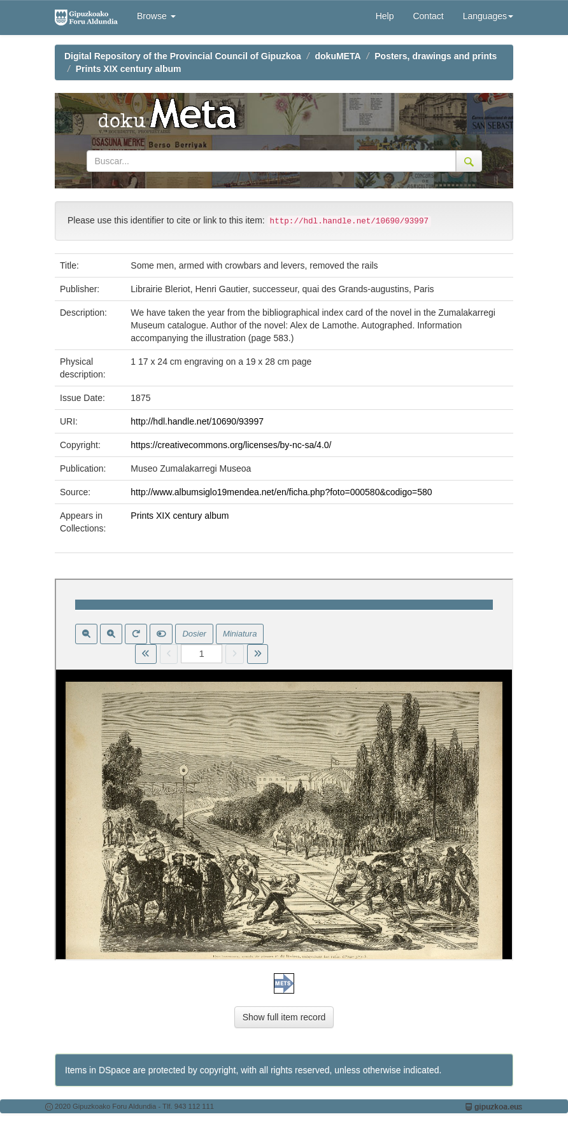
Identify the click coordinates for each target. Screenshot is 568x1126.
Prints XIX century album (128, 69)
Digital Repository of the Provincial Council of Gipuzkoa (182, 56)
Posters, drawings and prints (435, 56)
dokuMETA (338, 56)
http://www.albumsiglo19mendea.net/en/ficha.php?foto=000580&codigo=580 (281, 492)
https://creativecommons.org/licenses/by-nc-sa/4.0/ (231, 445)
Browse (156, 16)
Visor (284, 770)
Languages (488, 16)
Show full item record (284, 1017)
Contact (428, 16)
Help (385, 16)
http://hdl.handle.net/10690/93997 (197, 421)
